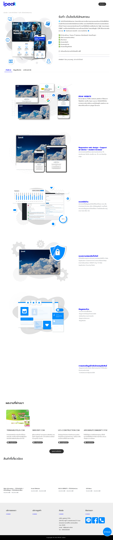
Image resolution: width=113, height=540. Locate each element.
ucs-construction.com (69, 430)
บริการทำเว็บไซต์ (13, 13)
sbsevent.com (38, 430)
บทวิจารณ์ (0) (27, 70)
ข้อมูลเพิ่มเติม (17, 70)
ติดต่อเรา (102, 4)
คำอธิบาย (8, 70)
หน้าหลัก (6, 13)
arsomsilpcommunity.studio (97, 430)
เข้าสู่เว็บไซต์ (13, 442)
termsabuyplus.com (16, 430)
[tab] (8, 70)
